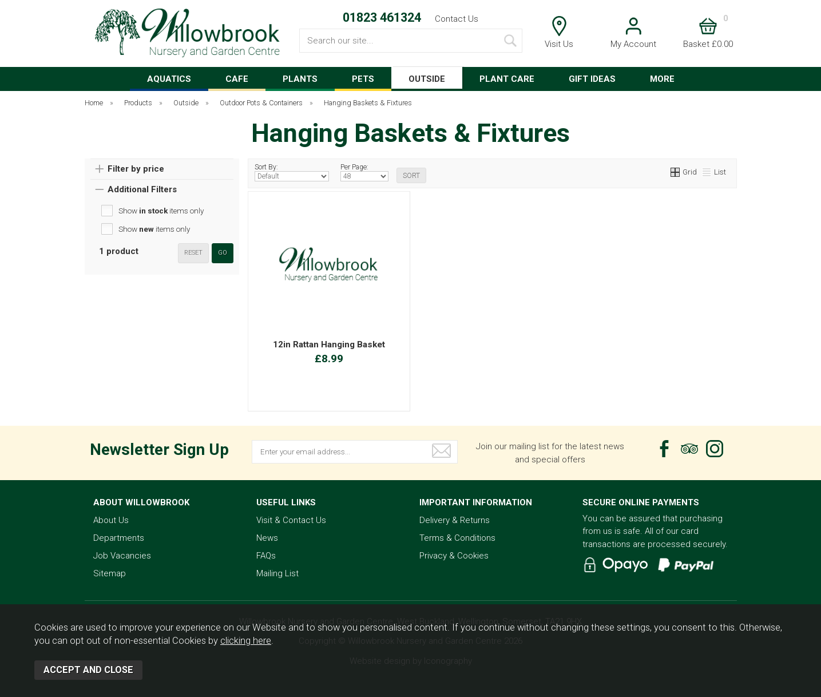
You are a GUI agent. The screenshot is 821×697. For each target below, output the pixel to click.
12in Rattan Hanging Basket (329, 344)
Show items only (161, 210)
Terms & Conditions (457, 538)
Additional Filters (142, 189)
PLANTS (300, 79)
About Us (111, 520)
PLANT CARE (506, 79)
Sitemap (109, 573)
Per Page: (364, 172)
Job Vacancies (122, 556)
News (267, 538)
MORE (662, 79)
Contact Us (456, 19)
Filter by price (136, 169)
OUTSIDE (426, 79)
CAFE (236, 79)
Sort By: (292, 172)
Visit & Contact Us (291, 520)
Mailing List (277, 573)
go (222, 252)
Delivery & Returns (454, 520)
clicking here (245, 640)
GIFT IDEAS (592, 79)
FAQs (266, 556)
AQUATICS (169, 79)
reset (193, 252)
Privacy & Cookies (454, 556)
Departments (118, 538)
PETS (363, 79)
